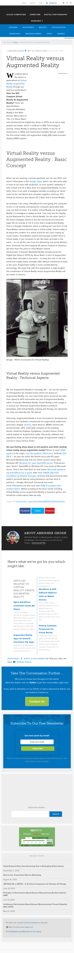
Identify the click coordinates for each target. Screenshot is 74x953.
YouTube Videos (22, 661)
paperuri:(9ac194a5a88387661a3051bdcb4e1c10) (46, 501)
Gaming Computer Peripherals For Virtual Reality (48, 629)
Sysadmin (13, 27)
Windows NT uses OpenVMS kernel (36, 463)
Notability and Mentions (20, 931)
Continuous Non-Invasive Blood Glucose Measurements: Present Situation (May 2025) (35, 905)
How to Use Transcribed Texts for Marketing (22, 875)
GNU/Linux (48, 453)
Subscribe (38, 748)
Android (61, 33)
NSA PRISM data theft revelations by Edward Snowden (32, 474)
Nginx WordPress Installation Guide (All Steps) (24, 606)
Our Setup (37, 931)
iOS (64, 453)
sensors (27, 424)
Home (24, 3)
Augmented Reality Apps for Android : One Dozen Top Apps (24, 639)
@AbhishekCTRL (39, 543)
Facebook (25, 511)
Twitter (37, 511)
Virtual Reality (21, 501)
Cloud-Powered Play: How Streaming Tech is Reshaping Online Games (33, 866)
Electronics (28, 27)
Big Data (43, 27)
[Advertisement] (49, 90)
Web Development (33, 33)
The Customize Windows (37, 9)
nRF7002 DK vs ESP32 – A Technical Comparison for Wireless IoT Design (34, 884)
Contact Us (53, 3)
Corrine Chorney (30, 922)
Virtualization (58, 27)
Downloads (14, 33)
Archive (32, 3)
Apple (49, 33)
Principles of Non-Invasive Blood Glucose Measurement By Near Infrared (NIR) (34, 894)
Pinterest (49, 511)
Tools (40, 3)
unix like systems (33, 453)
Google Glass (35, 181)
